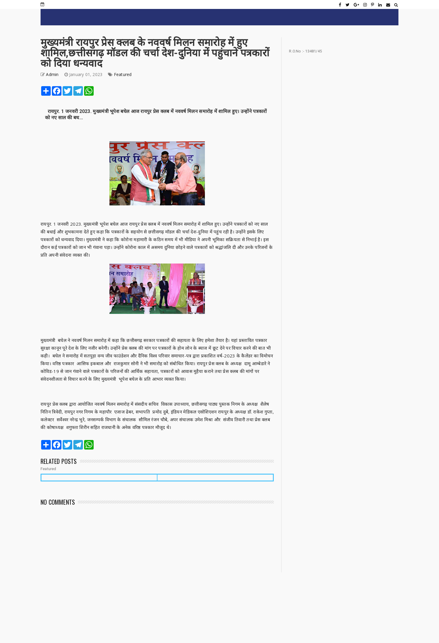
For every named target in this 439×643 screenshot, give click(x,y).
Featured (123, 74)
